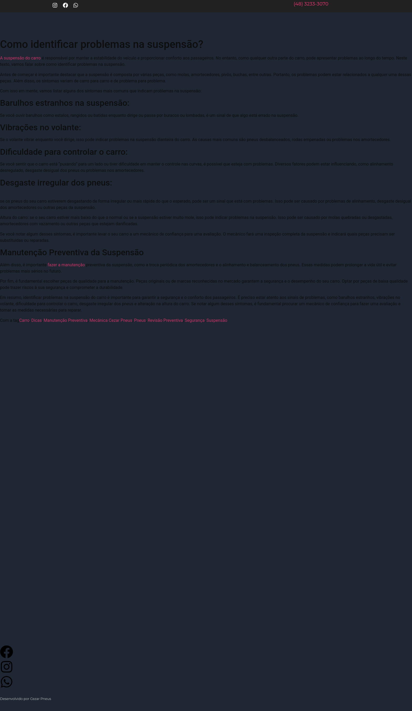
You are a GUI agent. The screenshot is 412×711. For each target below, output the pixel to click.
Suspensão (217, 320)
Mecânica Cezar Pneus (110, 320)
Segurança (195, 320)
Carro (24, 320)
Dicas (36, 320)
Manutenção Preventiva (65, 320)
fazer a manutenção (66, 264)
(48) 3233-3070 (310, 4)
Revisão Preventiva (165, 320)
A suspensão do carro (20, 58)
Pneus (140, 320)
